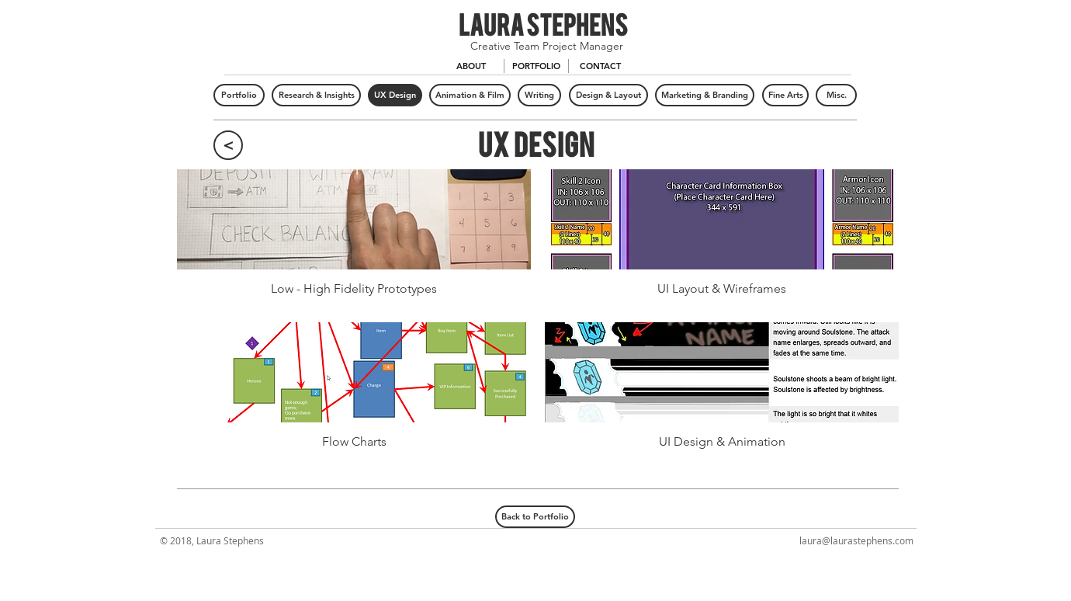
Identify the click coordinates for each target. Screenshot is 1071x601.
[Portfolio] (239, 95)
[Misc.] (836, 95)
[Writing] (539, 95)
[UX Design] (395, 95)
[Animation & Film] (470, 95)
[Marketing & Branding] (704, 95)
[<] (228, 145)
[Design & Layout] (608, 95)
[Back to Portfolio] (535, 516)
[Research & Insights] (316, 95)
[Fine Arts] (785, 95)
